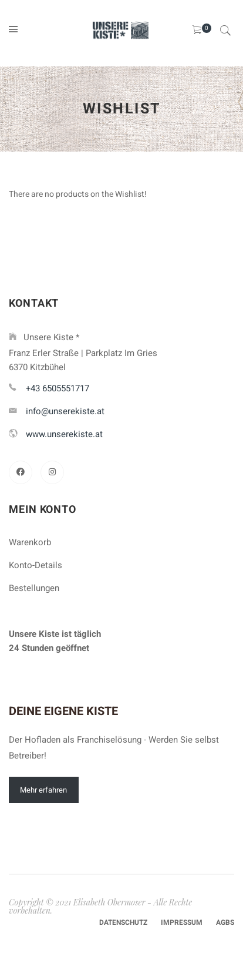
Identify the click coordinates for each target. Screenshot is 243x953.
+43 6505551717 (57, 388)
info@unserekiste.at (65, 411)
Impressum (182, 922)
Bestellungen (34, 588)
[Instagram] (52, 472)
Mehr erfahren (43, 790)
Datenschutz (123, 922)
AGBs (225, 922)
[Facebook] (20, 472)
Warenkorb (30, 542)
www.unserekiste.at (64, 434)
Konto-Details (35, 565)
